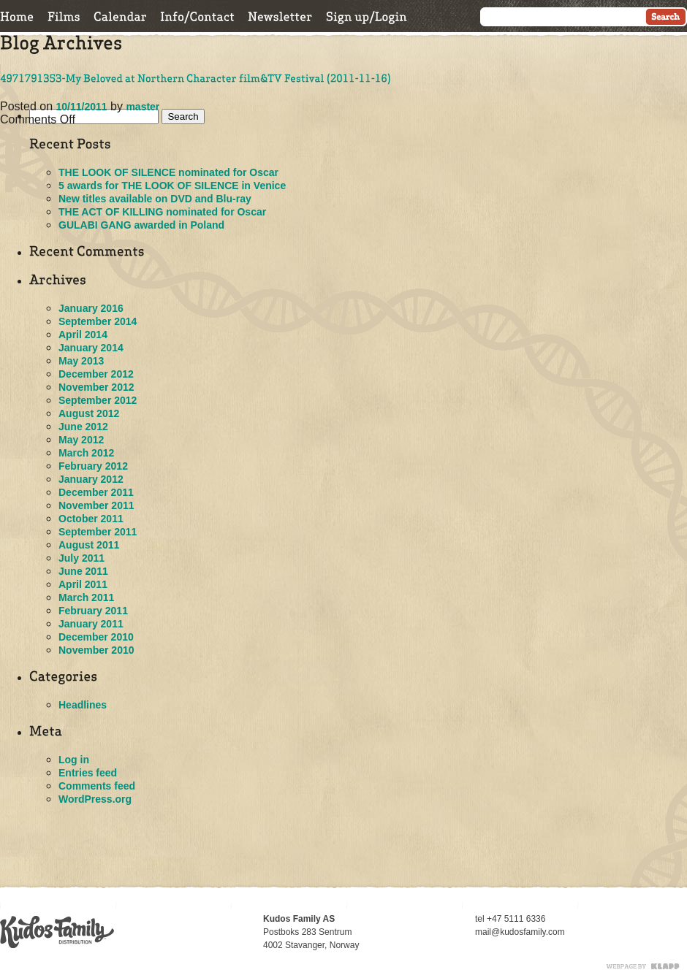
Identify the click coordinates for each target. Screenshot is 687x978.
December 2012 (96, 374)
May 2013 (81, 361)
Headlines (82, 705)
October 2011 (91, 518)
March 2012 (86, 453)
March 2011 (86, 597)
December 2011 (96, 492)
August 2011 (88, 545)
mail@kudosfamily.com (520, 932)
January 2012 (91, 479)
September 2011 (97, 532)
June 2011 (83, 571)
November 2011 (96, 505)
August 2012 (88, 413)
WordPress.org (95, 799)
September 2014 (97, 321)
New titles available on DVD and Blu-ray (154, 199)
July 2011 (81, 558)
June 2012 (83, 426)
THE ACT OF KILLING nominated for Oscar (162, 212)
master (142, 106)
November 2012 (96, 387)
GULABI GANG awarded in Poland (141, 225)
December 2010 (96, 637)
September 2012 (97, 400)
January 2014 (91, 348)
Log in (73, 759)
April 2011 (82, 584)
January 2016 (91, 308)
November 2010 (96, 650)
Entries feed (87, 773)
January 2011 (91, 624)
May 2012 (81, 440)
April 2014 (82, 334)
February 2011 (93, 610)
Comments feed (96, 786)
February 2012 (93, 466)
